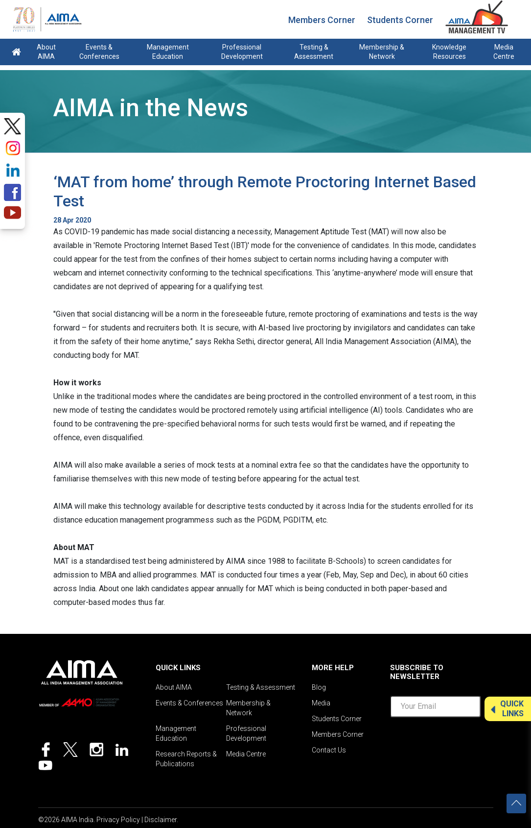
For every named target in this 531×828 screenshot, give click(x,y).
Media (321, 703)
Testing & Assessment (313, 51)
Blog (319, 687)
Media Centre (503, 51)
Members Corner (321, 20)
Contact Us (329, 750)
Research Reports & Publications (186, 759)
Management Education (168, 51)
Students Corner (400, 20)
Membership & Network (381, 51)
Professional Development (242, 51)
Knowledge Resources (449, 51)
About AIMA (46, 51)
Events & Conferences (99, 51)
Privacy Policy (118, 820)
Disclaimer (160, 820)
